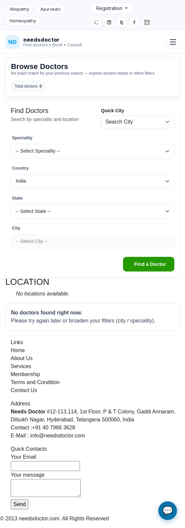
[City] (92, 241)
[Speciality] (92, 151)
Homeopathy (23, 20)
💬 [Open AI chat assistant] (167, 511)
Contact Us (24, 390)
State (17, 198)
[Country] (92, 181)
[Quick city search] (137, 122)
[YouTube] (147, 22)
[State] (92, 211)
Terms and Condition (35, 382)
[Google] (96, 22)
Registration (112, 8)
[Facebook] (134, 22)
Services (21, 366)
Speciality (22, 137)
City (16, 228)
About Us (22, 358)
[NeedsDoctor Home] (43, 42)
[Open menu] (173, 42)
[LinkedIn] (109, 22)
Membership (25, 374)
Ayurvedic (50, 9)
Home (18, 350)
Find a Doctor (150, 264)
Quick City (112, 110)
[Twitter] (122, 22)
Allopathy (19, 9)
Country (20, 168)
